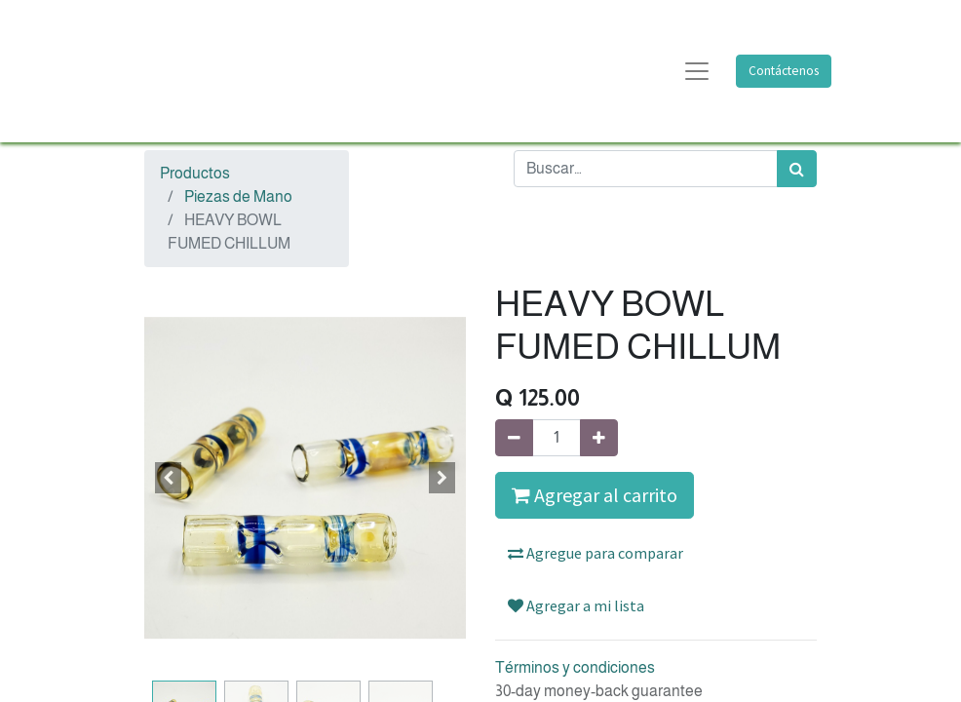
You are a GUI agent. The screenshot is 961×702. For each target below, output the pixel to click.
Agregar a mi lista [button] (576, 605)
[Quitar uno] (514, 437)
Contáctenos (784, 70)
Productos (195, 173)
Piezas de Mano (238, 196)
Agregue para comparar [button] (595, 553)
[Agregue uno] (599, 437)
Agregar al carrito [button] (594, 495)
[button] (168, 477)
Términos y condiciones (575, 667)
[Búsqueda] (797, 168)
